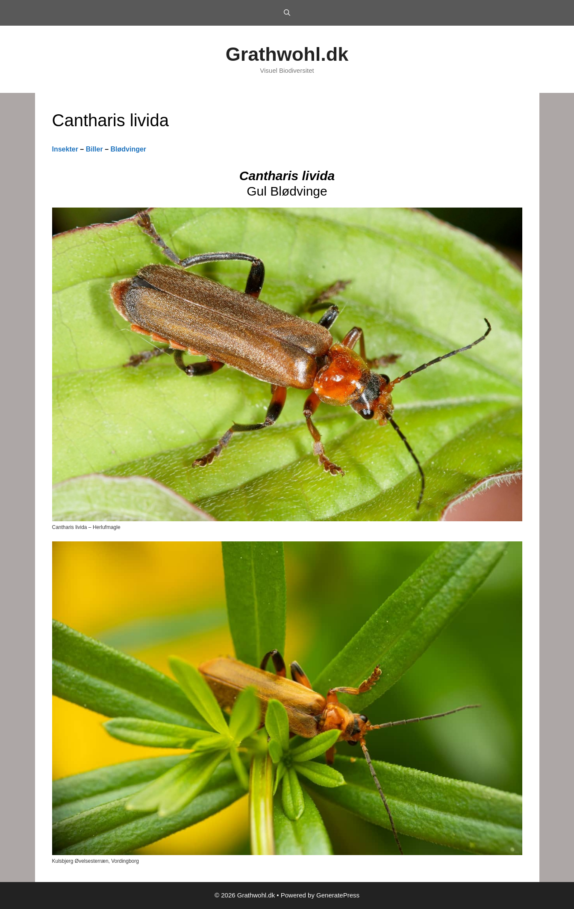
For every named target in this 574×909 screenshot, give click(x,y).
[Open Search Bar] (287, 13)
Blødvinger (128, 149)
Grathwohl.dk (287, 54)
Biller (94, 149)
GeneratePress (337, 895)
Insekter (65, 149)
